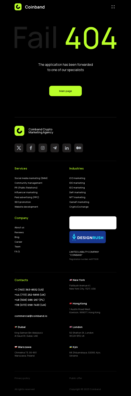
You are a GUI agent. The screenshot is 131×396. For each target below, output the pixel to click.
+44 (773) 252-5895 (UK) (30, 294)
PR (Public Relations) (26, 187)
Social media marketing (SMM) (31, 178)
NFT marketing (77, 197)
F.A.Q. (17, 251)
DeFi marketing (77, 192)
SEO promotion (23, 202)
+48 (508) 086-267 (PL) (30, 299)
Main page (65, 91)
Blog (17, 237)
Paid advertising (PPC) (27, 197)
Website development (26, 206)
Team (17, 246)
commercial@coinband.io (31, 316)
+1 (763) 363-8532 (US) (29, 289)
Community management (28, 182)
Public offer (75, 378)
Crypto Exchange (78, 206)
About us (19, 227)
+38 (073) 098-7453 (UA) (30, 305)
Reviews (19, 232)
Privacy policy (22, 378)
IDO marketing (77, 182)
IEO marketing (77, 187)
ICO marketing (77, 178)
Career (18, 241)
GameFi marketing (79, 202)
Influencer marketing (26, 192)
